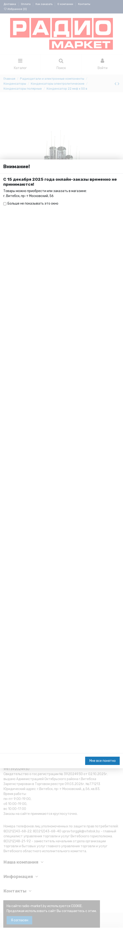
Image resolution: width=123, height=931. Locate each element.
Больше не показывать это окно (33, 44)
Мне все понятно (102, 924)
